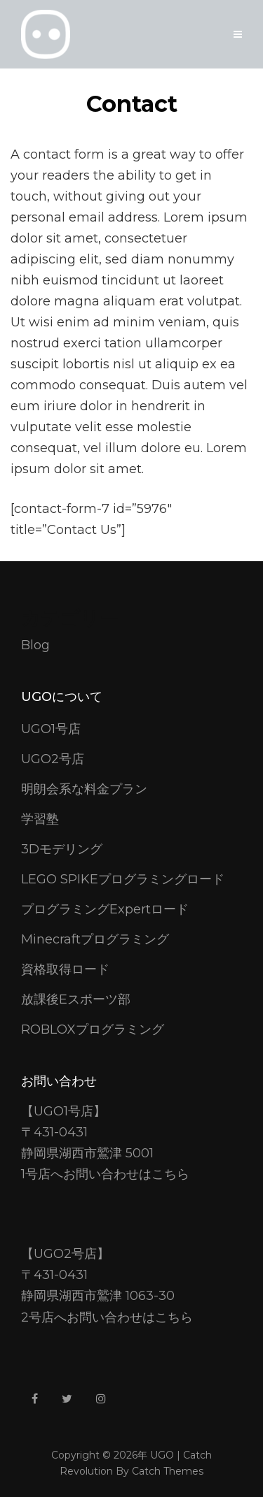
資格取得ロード (65, 969)
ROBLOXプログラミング (92, 1029)
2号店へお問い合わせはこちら (107, 1317)
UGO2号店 (52, 759)
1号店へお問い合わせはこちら (105, 1174)
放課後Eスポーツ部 (75, 999)
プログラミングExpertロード (105, 909)
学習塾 (40, 819)
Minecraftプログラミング (95, 939)
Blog (35, 645)
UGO (162, 1455)
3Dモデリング (61, 849)
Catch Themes (167, 1471)
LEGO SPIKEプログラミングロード (122, 879)
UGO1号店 (51, 729)
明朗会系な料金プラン (84, 789)
